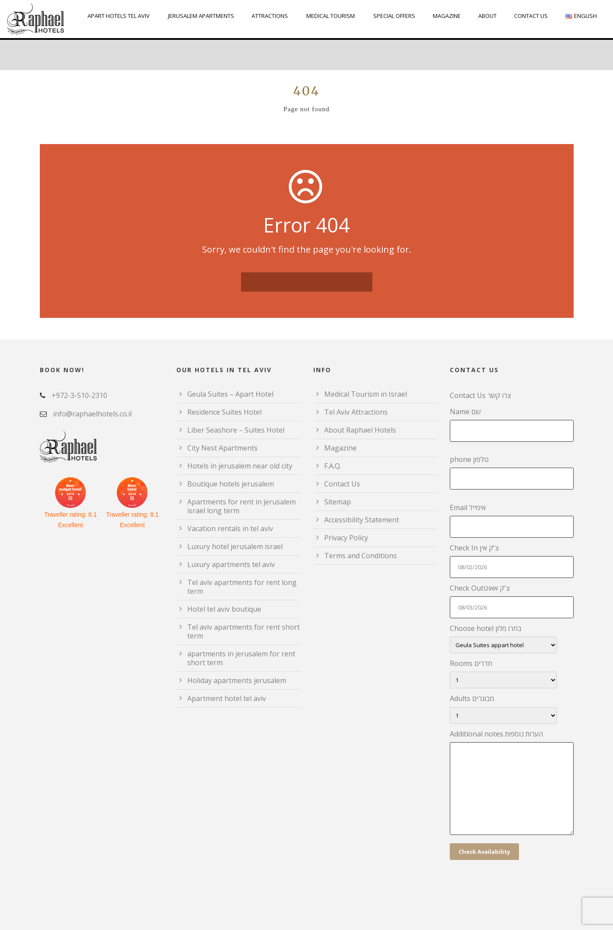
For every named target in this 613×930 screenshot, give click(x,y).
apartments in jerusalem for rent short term (241, 658)
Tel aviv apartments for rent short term (243, 631)
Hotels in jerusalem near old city (239, 466)
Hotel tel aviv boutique (224, 609)
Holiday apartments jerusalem (236, 680)
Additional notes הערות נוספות (512, 783)
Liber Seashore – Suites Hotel (235, 430)
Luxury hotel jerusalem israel (235, 546)
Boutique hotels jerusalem (230, 484)
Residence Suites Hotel (224, 412)
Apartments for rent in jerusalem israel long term (241, 506)
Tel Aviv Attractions (356, 412)
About (487, 16)
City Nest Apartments (222, 448)
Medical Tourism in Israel (365, 394)
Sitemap (337, 502)
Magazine (447, 16)
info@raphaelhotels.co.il (92, 414)
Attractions (270, 16)
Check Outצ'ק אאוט (512, 600)
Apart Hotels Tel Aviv (119, 16)
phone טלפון (512, 472)
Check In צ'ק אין (512, 560)
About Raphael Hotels (360, 430)
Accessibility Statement (361, 520)
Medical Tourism (330, 16)
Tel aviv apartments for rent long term (242, 587)
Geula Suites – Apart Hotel (230, 394)
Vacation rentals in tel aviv (230, 528)
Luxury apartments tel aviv (231, 564)
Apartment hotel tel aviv (226, 698)
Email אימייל (512, 520)
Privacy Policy (346, 537)
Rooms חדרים (512, 673)
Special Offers (394, 16)
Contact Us (531, 16)
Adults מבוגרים (512, 708)
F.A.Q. (332, 466)
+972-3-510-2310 (79, 395)
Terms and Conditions (360, 555)
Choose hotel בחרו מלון (512, 638)
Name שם (512, 424)
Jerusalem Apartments (201, 16)
